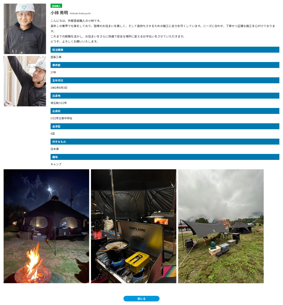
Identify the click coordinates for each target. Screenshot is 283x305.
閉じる (142, 298)
